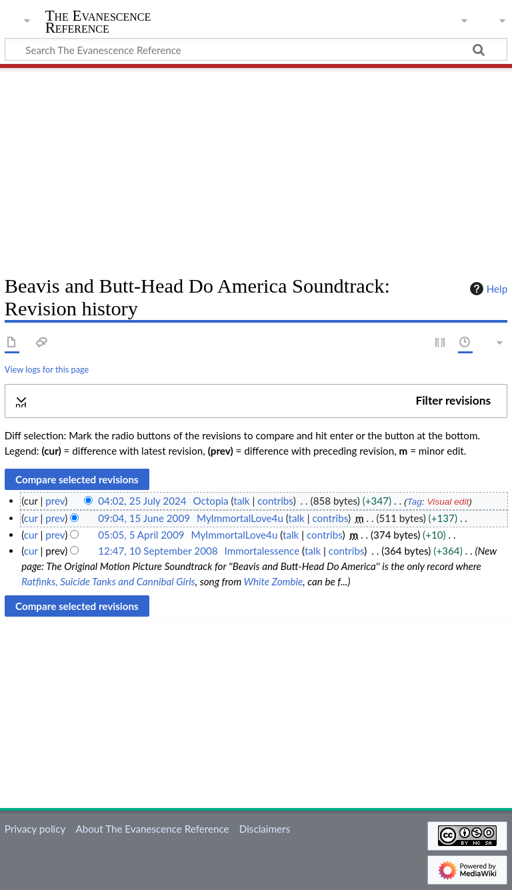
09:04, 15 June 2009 (144, 518)
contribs (275, 501)
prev (55, 501)
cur (31, 518)
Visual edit (448, 502)
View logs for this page (47, 369)
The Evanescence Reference (98, 22)
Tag (414, 502)
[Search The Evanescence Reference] (256, 49)
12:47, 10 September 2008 (157, 551)
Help (487, 288)
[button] (256, 401)
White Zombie (273, 581)
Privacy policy (35, 829)
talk (241, 501)
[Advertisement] (256, 166)
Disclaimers (264, 829)
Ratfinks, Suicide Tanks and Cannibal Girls (108, 581)
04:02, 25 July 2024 (142, 501)
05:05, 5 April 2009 (141, 535)
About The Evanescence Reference (152, 829)
